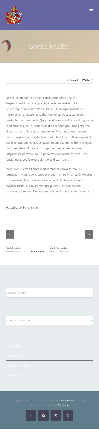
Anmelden (14, 346)
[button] (10, 234)
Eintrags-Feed (16, 356)
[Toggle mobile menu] (91, 11)
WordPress (63, 405)
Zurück (74, 80)
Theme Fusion (66, 400)
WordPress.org (17, 375)
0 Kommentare (37, 251)
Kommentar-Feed (19, 365)
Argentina (58, 247)
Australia (13, 247)
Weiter (86, 80)
